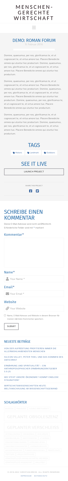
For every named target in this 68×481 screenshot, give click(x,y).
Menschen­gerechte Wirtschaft (34, 12)
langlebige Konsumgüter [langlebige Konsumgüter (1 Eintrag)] (16, 446)
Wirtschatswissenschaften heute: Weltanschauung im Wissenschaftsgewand (30, 387)
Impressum (26, 476)
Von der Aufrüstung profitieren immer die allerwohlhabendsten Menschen (30, 349)
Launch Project (34, 171)
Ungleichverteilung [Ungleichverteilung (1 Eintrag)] (25, 454)
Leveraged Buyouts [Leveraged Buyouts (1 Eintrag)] (38, 446)
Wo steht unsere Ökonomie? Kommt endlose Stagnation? (31, 378)
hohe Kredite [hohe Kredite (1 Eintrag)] (42, 434)
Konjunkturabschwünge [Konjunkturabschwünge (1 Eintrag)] (16, 442)
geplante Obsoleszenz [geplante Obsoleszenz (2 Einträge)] (32, 417)
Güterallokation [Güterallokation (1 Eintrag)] (12, 434)
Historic (17, 152)
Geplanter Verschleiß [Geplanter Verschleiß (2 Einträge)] (33, 427)
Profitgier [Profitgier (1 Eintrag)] (9, 454)
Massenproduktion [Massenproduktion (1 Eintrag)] (13, 450)
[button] (34, 27)
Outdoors (49, 152)
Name (9, 272)
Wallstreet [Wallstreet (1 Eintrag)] (40, 462)
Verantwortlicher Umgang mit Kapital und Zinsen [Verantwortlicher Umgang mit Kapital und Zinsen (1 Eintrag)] (26, 458)
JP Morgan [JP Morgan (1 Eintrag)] (44, 438)
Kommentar (14, 235)
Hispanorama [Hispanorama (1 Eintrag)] (28, 434)
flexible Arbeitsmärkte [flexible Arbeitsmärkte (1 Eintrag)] (39, 408)
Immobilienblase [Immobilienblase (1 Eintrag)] (12, 438)
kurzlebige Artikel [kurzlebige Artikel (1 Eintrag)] (37, 442)
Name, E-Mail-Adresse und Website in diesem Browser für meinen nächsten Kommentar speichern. (33, 317)
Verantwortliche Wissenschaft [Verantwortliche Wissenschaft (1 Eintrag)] (18, 462)
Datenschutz (40, 476)
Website (10, 302)
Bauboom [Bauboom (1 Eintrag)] (9, 408)
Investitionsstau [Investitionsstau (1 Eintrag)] (30, 438)
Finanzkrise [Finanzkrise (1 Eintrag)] (21, 408)
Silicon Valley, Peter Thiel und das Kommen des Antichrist (33, 358)
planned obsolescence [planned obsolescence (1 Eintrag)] (35, 450)
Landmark (33, 152)
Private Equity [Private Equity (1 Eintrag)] (54, 450)
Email (9, 287)
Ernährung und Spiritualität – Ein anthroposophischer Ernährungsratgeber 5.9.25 (30, 368)
